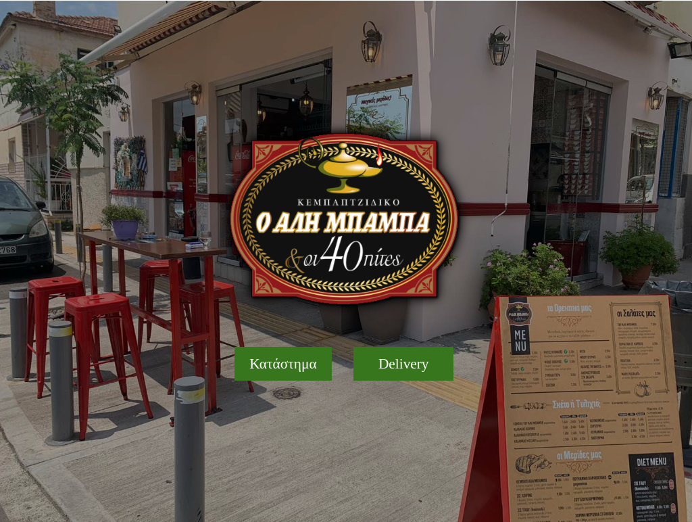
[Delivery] (403, 364)
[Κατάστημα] (283, 364)
